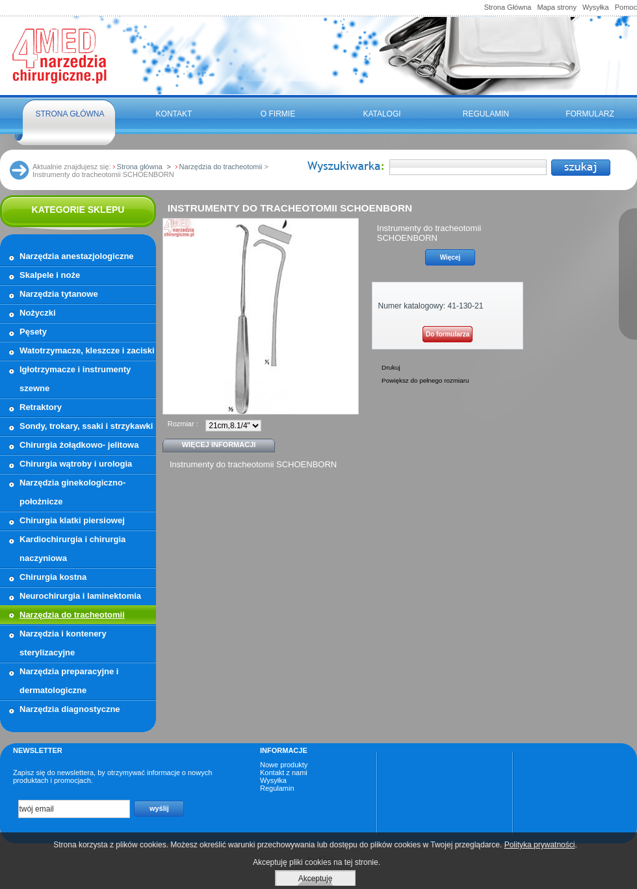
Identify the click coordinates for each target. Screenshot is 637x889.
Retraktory (41, 407)
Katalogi (381, 113)
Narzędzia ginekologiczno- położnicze (72, 492)
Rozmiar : (183, 424)
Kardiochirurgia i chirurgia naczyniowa (72, 548)
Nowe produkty (283, 765)
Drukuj (391, 367)
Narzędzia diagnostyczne (70, 709)
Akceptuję (315, 878)
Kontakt (174, 113)
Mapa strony (557, 7)
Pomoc (626, 7)
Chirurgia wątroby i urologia (76, 464)
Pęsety (33, 331)
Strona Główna (508, 7)
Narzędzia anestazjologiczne (77, 256)
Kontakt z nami (283, 772)
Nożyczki (38, 313)
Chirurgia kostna (53, 577)
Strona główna (69, 113)
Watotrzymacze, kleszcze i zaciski (87, 350)
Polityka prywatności (539, 844)
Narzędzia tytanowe (59, 294)
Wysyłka (595, 7)
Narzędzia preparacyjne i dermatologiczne (69, 680)
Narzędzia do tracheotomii (72, 615)
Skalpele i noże (50, 275)
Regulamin (486, 113)
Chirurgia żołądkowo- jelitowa (79, 445)
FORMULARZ (590, 113)
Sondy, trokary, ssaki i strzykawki (86, 426)
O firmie (278, 113)
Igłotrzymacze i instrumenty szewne (75, 378)
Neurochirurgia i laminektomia (80, 596)
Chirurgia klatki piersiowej (72, 520)
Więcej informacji (219, 444)
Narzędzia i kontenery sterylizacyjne (63, 643)
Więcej (450, 257)
